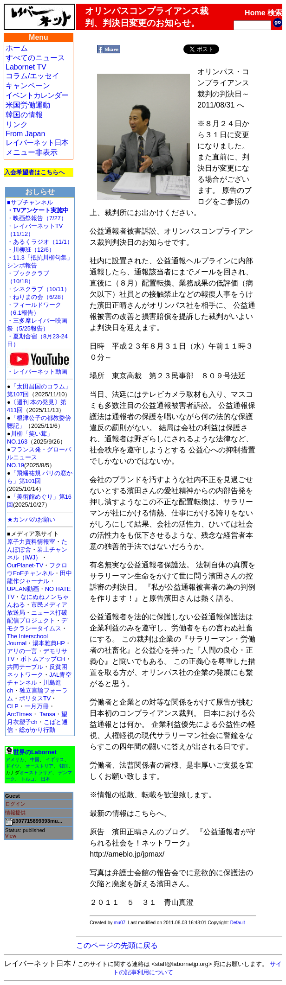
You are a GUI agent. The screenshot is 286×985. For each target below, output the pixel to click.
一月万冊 (37, 706)
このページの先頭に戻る (117, 945)
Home (255, 13)
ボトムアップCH (42, 658)
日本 (45, 779)
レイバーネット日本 (37, 142)
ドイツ (13, 766)
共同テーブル (25, 666)
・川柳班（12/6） (31, 249)
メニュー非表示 (32, 152)
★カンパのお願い (31, 519)
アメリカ (15, 759)
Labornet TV (26, 67)
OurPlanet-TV (25, 565)
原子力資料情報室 (31, 541)
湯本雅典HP (48, 643)
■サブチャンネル (30, 202)
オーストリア (39, 766)
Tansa (47, 714)
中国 (34, 759)
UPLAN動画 (23, 588)
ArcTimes (19, 714)
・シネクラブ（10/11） (38, 289)
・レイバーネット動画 (39, 368)
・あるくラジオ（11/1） (40, 241)
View (10, 836)
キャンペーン (28, 85)
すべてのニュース (35, 58)
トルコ (28, 779)
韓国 (64, 766)
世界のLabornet (35, 752)
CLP (13, 706)
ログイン (15, 804)
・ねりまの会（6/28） (37, 296)
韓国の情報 (24, 115)
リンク (17, 124)
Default (237, 922)
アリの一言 (22, 651)
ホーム (17, 48)
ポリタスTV (35, 698)
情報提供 (15, 812)
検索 (274, 13)
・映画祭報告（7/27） (37, 218)
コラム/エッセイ (32, 76)
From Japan (25, 134)
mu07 (119, 922)
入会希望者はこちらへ (34, 172)
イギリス (55, 759)
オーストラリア (36, 772)
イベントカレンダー (37, 95)
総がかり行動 (37, 729)
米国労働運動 (28, 105)
